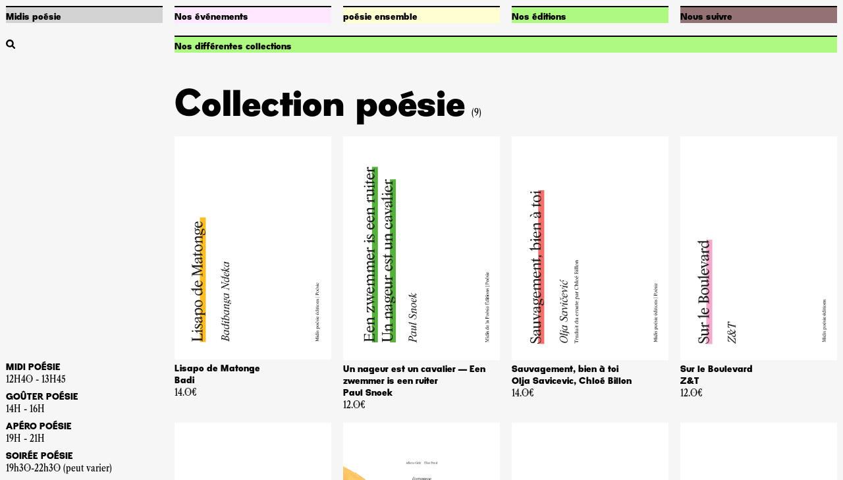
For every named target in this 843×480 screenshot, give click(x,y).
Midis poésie (33, 17)
